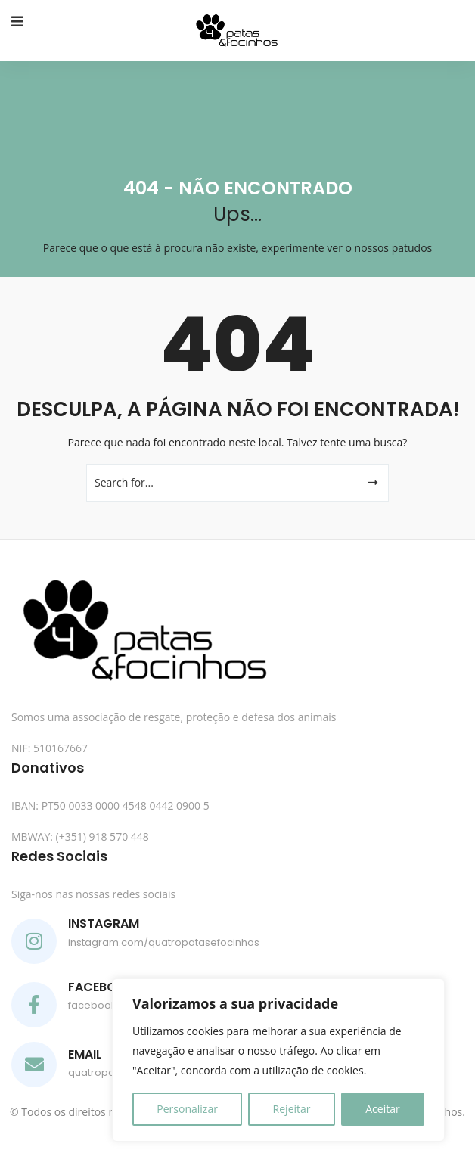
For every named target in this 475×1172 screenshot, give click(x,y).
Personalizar (187, 1109)
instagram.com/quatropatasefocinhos (163, 942)
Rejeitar (292, 1109)
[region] (278, 1060)
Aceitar (382, 1109)
